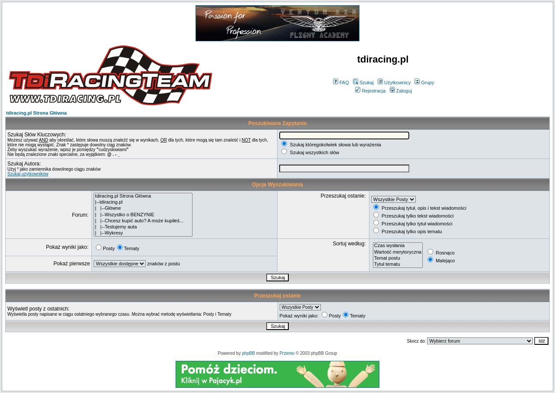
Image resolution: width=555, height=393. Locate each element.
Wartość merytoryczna (397, 252)
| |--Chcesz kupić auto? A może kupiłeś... (143, 221)
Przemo (287, 353)
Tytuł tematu (397, 264)
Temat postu (397, 258)
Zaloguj (401, 90)
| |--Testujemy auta (143, 227)
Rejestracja (370, 90)
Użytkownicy (394, 82)
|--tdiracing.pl (143, 202)
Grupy (424, 82)
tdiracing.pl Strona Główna (36, 113)
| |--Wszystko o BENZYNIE (143, 215)
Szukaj (363, 82)
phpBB (248, 353)
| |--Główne (143, 208)
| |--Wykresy (143, 233)
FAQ (341, 82)
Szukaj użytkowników (27, 174)
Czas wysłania (397, 246)
